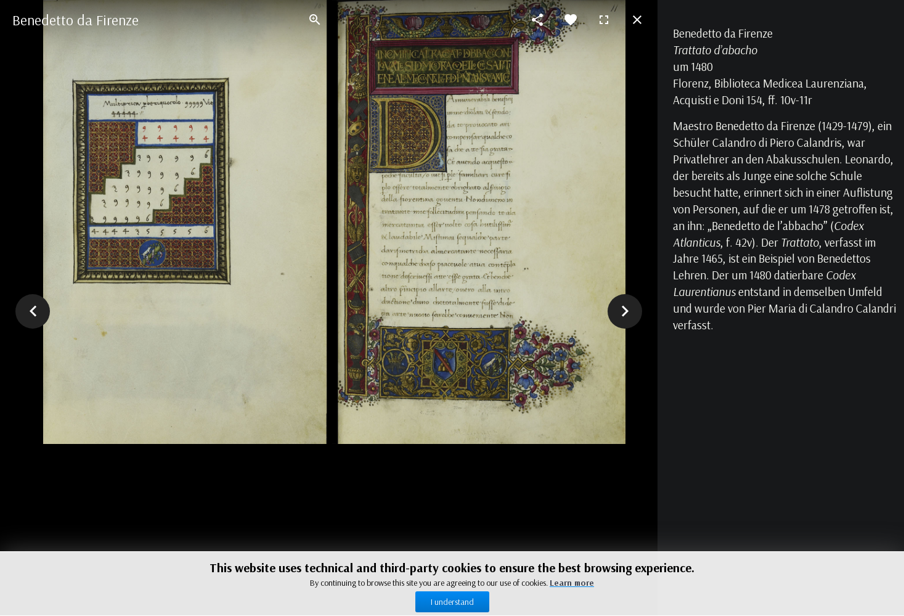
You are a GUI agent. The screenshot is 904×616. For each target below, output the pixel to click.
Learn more (572, 582)
